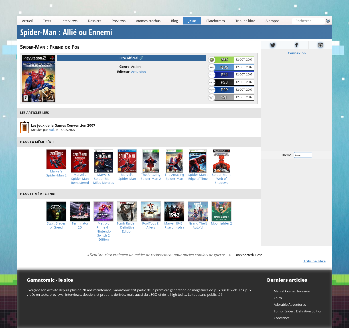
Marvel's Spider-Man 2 (56, 173)
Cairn (278, 298)
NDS (224, 67)
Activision (138, 71)
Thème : (296, 155)
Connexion (297, 53)
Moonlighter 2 (221, 223)
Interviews (69, 20)
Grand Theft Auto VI (198, 225)
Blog (174, 20)
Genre (124, 66)
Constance (282, 318)
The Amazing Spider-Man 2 (151, 177)
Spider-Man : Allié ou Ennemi (66, 32)
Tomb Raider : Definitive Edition (127, 227)
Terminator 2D (80, 225)
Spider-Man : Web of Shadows (221, 179)
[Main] (154, 20)
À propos (272, 20)
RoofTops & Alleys (150, 225)
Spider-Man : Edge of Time (198, 177)
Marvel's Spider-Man (127, 177)
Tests (47, 20)
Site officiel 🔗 (132, 58)
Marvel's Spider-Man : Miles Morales (103, 179)
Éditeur (123, 71)
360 (224, 59)
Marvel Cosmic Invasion (292, 291)
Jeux (192, 20)
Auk (52, 129)
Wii (224, 97)
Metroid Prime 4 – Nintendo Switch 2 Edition (104, 231)
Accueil (27, 20)
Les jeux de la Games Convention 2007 (63, 125)
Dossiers (94, 20)
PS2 (224, 74)
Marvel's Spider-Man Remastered (80, 179)
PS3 (224, 82)
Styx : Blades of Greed (56, 225)
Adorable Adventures (290, 304)
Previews (119, 20)
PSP (224, 89)
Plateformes (216, 20)
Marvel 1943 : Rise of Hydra (174, 225)
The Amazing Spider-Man (174, 177)
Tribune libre (245, 20)
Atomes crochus (148, 20)
